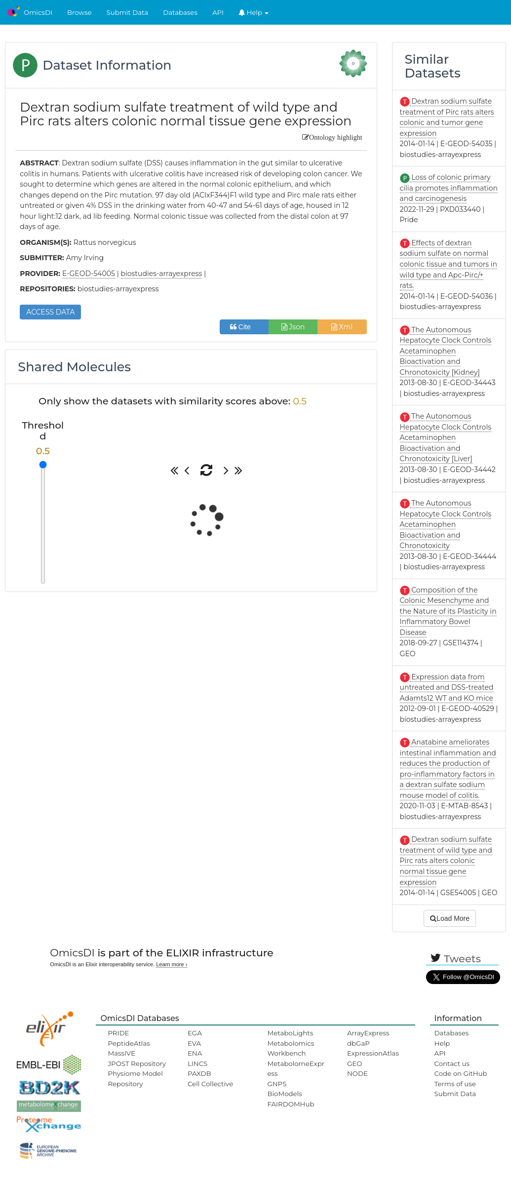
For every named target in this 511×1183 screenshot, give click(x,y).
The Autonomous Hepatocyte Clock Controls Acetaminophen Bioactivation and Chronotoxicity (445, 524)
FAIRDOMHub (290, 1104)
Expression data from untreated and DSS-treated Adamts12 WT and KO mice (447, 687)
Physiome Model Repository (135, 1078)
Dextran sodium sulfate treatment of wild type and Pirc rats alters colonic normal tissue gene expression (446, 860)
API (218, 12)
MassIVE (121, 1053)
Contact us (452, 1063)
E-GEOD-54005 (88, 273)
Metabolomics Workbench (290, 1048)
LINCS (197, 1063)
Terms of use (455, 1084)
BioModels (284, 1094)
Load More (450, 918)
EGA (195, 1033)
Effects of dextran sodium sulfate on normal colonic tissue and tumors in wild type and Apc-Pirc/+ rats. (448, 264)
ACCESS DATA (50, 312)
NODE (357, 1073)
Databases (180, 12)
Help (253, 12)
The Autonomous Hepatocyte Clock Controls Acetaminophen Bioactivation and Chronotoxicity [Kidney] (445, 351)
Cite (244, 327)
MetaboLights (290, 1033)
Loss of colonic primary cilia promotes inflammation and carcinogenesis (449, 188)
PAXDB (199, 1073)
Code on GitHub (460, 1073)
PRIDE (118, 1033)
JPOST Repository (137, 1063)
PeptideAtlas (129, 1043)
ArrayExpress (368, 1033)
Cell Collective (210, 1084)
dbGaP (358, 1043)
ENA (195, 1053)
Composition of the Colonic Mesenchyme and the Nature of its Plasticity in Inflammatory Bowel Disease (448, 611)
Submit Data (128, 12)
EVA (194, 1043)
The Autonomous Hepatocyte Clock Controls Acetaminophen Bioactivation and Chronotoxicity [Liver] (445, 437)
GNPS (276, 1084)
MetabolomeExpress (295, 1068)
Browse (79, 12)
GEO (354, 1063)
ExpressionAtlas (373, 1053)
